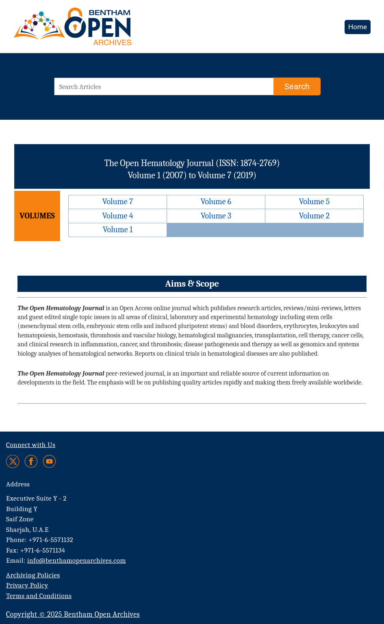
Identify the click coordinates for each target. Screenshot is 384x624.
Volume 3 (216, 215)
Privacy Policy (27, 585)
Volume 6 (216, 201)
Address (18, 484)
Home (357, 27)
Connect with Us (30, 445)
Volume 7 (117, 201)
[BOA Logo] (96, 30)
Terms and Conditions (39, 596)
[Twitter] (13, 461)
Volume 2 (314, 215)
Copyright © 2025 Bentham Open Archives (73, 614)
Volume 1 (117, 229)
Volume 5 (314, 201)
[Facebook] (31, 461)
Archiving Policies (33, 575)
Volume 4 (117, 215)
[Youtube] (49, 461)
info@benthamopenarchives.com (76, 560)
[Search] (297, 86)
